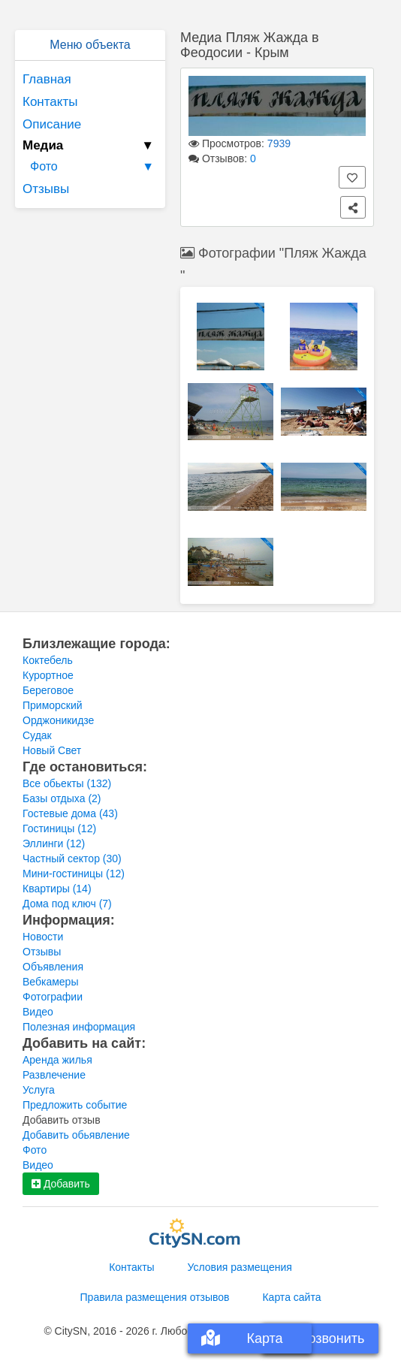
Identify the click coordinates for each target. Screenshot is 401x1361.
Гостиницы (59, 828)
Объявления (53, 967)
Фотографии (53, 997)
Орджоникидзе (58, 720)
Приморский (53, 705)
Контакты (50, 102)
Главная (47, 79)
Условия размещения (240, 1267)
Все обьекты (67, 783)
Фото (94, 166)
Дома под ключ (67, 904)
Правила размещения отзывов (155, 1297)
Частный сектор (72, 859)
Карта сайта (291, 1297)
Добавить (61, 1184)
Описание (52, 124)
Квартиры (57, 889)
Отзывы (46, 189)
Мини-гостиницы (74, 874)
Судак (37, 735)
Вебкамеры (50, 982)
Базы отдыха (62, 798)
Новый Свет (52, 750)
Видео (38, 1012)
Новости (43, 937)
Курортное (48, 675)
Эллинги (54, 843)
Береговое (48, 690)
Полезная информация (79, 1027)
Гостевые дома (70, 813)
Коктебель (48, 660)
